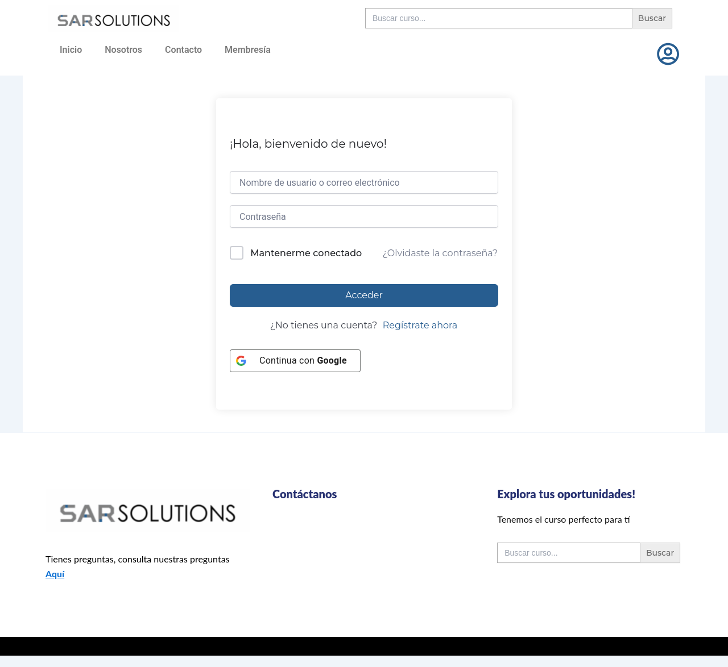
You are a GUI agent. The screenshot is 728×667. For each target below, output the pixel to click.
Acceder (364, 295)
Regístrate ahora (420, 325)
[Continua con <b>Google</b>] (295, 360)
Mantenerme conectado (306, 253)
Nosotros (123, 49)
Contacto (183, 49)
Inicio (71, 49)
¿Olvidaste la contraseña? (440, 253)
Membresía (248, 49)
